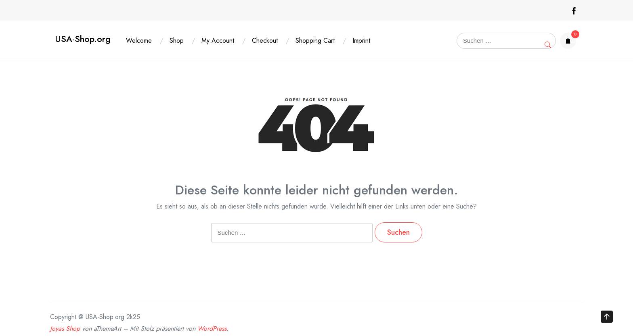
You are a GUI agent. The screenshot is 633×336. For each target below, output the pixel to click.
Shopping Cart (315, 40)
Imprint (361, 40)
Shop (177, 40)
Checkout (265, 40)
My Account (217, 40)
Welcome (139, 40)
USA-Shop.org (83, 39)
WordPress (211, 328)
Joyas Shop (65, 328)
